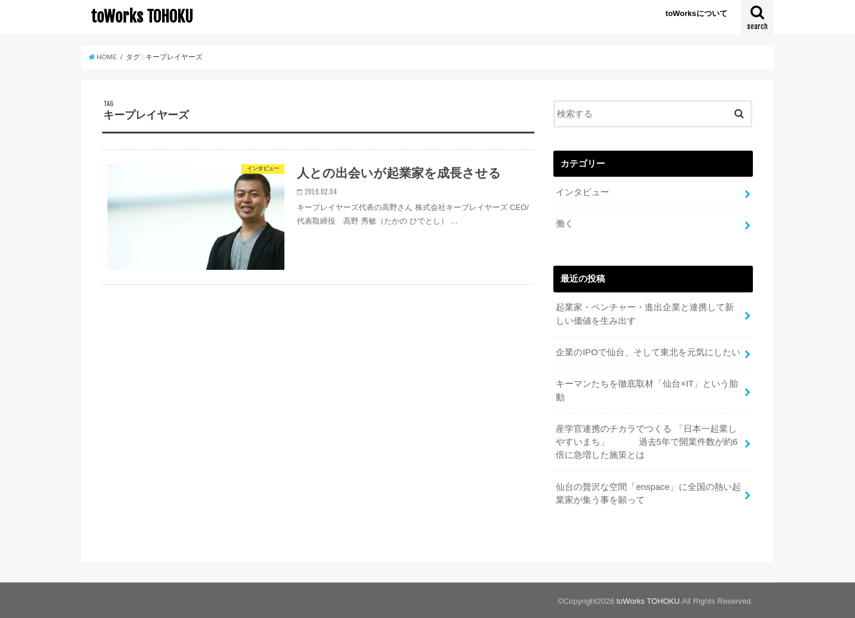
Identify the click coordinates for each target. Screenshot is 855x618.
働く (565, 223)
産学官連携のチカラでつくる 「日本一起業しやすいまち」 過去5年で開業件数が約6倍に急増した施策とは (646, 440)
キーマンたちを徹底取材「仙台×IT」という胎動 (647, 389)
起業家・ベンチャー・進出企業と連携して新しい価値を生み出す (645, 313)
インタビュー (582, 192)
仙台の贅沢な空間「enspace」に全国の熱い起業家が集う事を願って (648, 491)
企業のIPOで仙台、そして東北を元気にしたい (648, 351)
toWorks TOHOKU (142, 17)
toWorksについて (696, 13)
